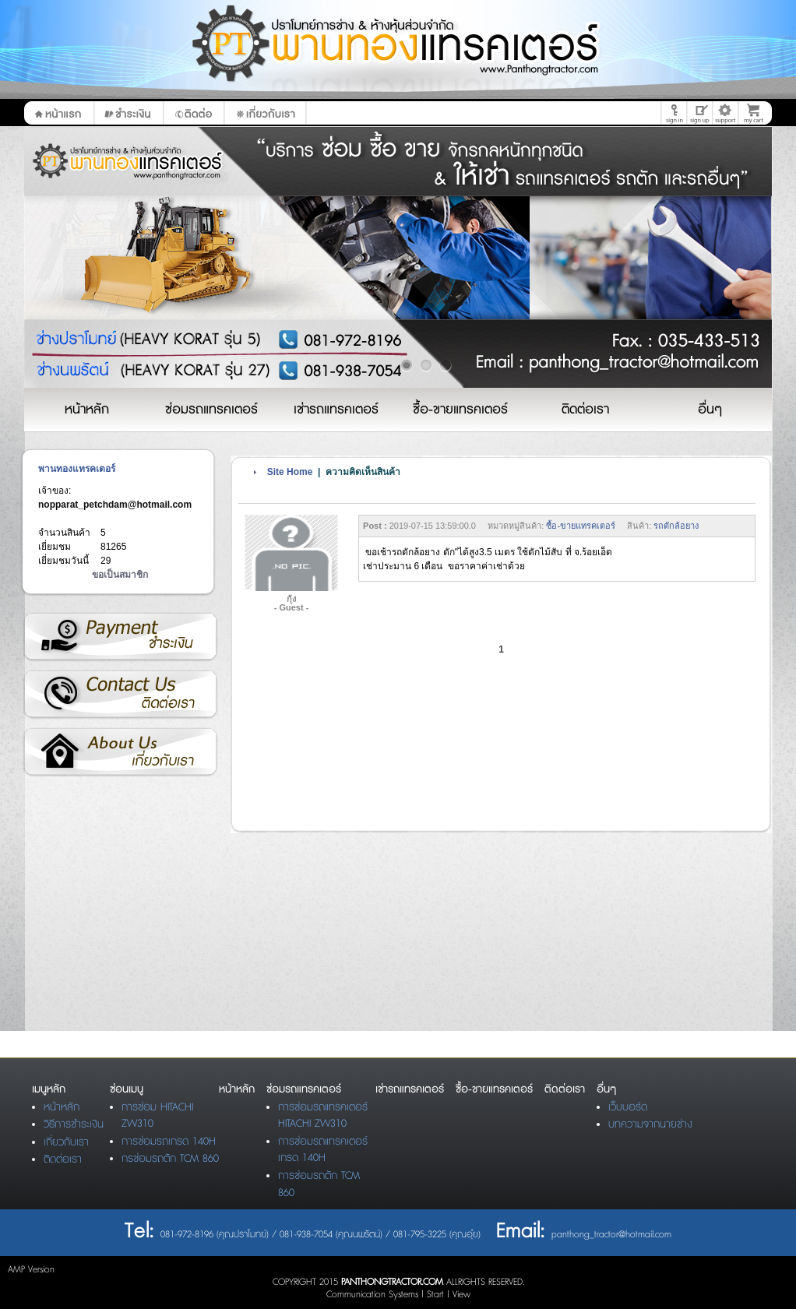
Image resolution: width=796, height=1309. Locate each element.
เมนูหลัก (48, 1089)
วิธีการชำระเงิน (119, 637)
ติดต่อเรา (119, 695)
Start (435, 1294)
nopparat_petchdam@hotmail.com (115, 504)
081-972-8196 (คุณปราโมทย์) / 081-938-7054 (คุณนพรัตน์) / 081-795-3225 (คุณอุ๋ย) (320, 1234)
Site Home (290, 471)
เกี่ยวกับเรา (119, 752)
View (461, 1294)
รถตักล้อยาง (676, 525)
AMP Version (31, 1269)
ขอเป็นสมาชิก (120, 574)
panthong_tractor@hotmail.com (611, 1234)
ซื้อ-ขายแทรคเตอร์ (580, 525)
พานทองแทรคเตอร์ (76, 468)
